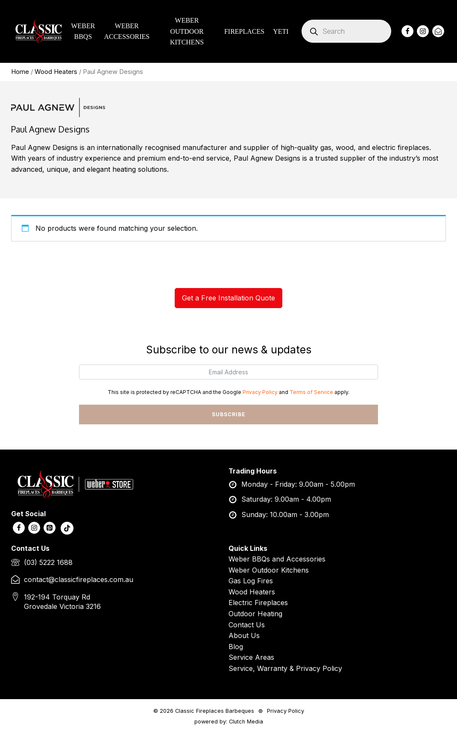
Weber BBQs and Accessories (276, 559)
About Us (244, 636)
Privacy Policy (260, 392)
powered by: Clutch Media (228, 722)
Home (20, 72)
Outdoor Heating (255, 613)
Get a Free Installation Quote (228, 298)
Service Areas (251, 657)
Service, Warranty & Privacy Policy (285, 668)
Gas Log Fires (250, 581)
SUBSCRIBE (229, 414)
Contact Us (246, 624)
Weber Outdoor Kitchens (268, 570)
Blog (235, 646)
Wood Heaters (56, 72)
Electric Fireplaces (258, 603)
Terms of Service (311, 392)
